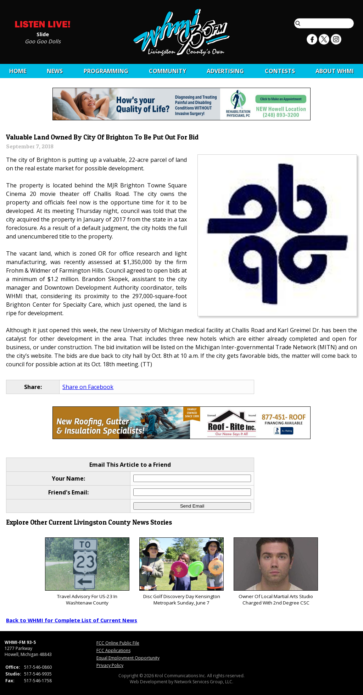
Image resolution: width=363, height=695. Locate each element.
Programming (106, 71)
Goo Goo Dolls (43, 40)
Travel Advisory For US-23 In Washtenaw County (87, 571)
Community (167, 71)
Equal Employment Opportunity (128, 658)
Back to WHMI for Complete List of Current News (71, 620)
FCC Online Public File (117, 643)
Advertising (225, 71)
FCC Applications (113, 650)
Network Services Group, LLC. (203, 682)
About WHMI (334, 71)
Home (17, 71)
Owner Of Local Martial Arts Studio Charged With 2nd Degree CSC (276, 571)
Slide (43, 33)
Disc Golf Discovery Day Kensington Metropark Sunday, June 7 (181, 571)
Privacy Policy (109, 665)
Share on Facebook (87, 387)
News (55, 71)
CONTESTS (280, 71)
